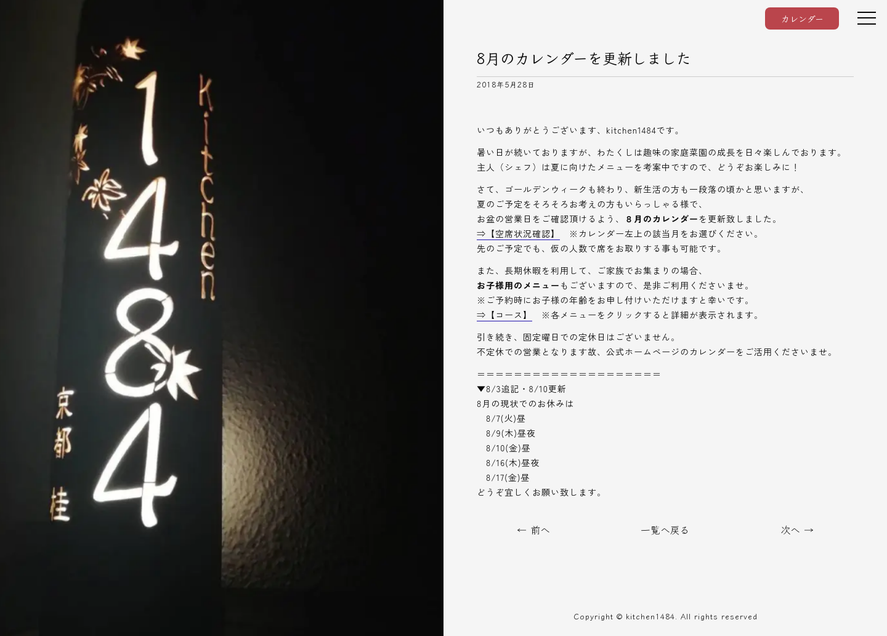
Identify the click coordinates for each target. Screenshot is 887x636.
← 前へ (533, 529)
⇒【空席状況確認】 (518, 233)
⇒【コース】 (504, 314)
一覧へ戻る (665, 529)
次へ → (797, 529)
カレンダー (802, 18)
